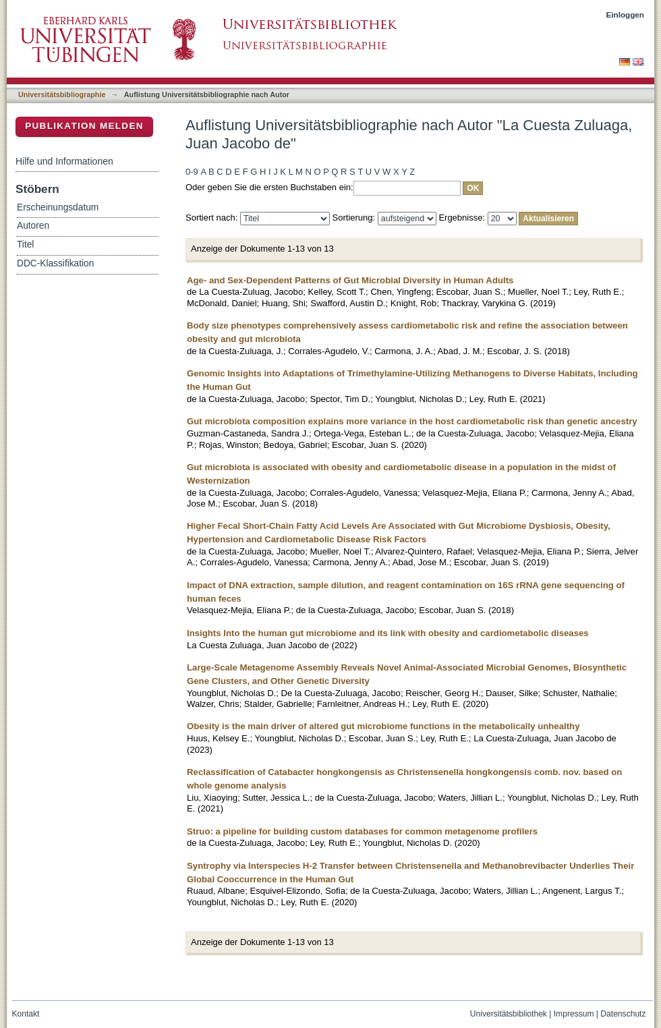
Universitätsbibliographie (61, 94)
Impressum (574, 1014)
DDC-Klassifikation (55, 263)
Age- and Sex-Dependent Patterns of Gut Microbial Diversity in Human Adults (350, 280)
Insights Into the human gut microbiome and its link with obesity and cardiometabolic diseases (388, 633)
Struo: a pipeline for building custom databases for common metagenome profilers (362, 831)
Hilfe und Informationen (64, 161)
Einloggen (625, 14)
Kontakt (26, 1014)
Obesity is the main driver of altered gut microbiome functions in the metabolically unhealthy (383, 726)
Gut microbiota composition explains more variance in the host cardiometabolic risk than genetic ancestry (412, 421)
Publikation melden (84, 126)
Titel (25, 244)
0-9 (191, 172)
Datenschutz (622, 1014)
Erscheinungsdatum (57, 207)
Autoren (33, 226)
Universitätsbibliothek (508, 1014)
